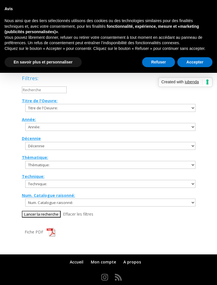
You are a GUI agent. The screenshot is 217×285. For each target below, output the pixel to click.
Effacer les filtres (78, 214)
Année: (29, 119)
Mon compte (103, 262)
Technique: (33, 176)
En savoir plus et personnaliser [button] (43, 62)
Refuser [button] (158, 62)
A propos (132, 262)
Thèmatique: (35, 157)
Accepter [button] (194, 62)
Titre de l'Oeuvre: (40, 100)
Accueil (76, 262)
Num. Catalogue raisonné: (48, 195)
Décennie (31, 138)
